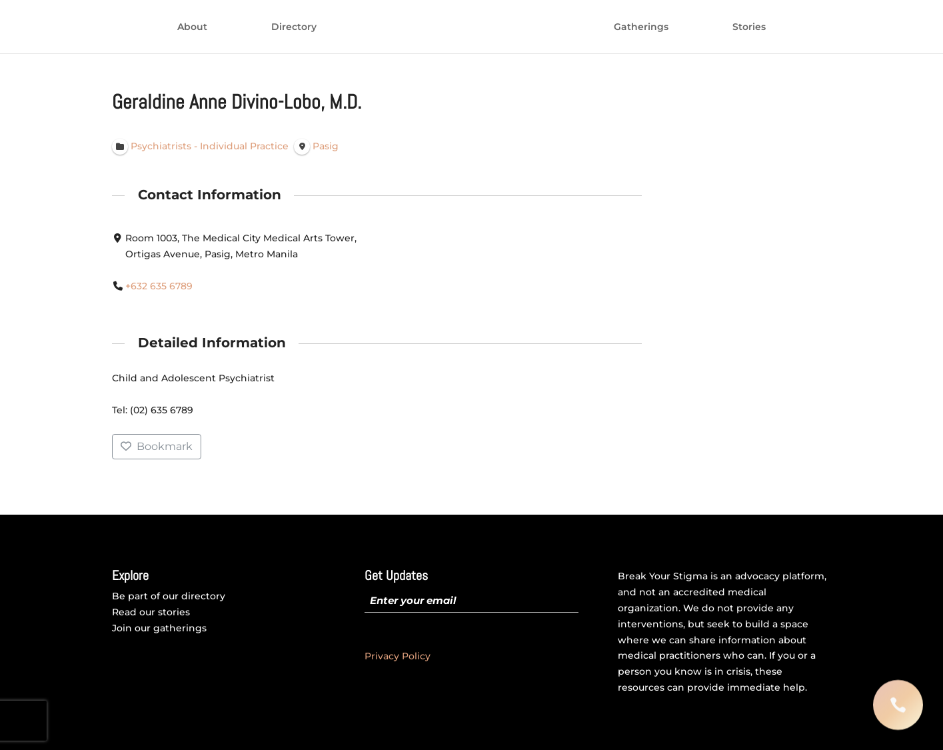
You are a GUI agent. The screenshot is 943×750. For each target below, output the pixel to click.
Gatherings (641, 27)
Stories (749, 27)
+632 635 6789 (159, 286)
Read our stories (151, 612)
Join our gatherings (159, 628)
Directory (294, 27)
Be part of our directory (168, 596)
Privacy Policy (398, 656)
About (192, 27)
